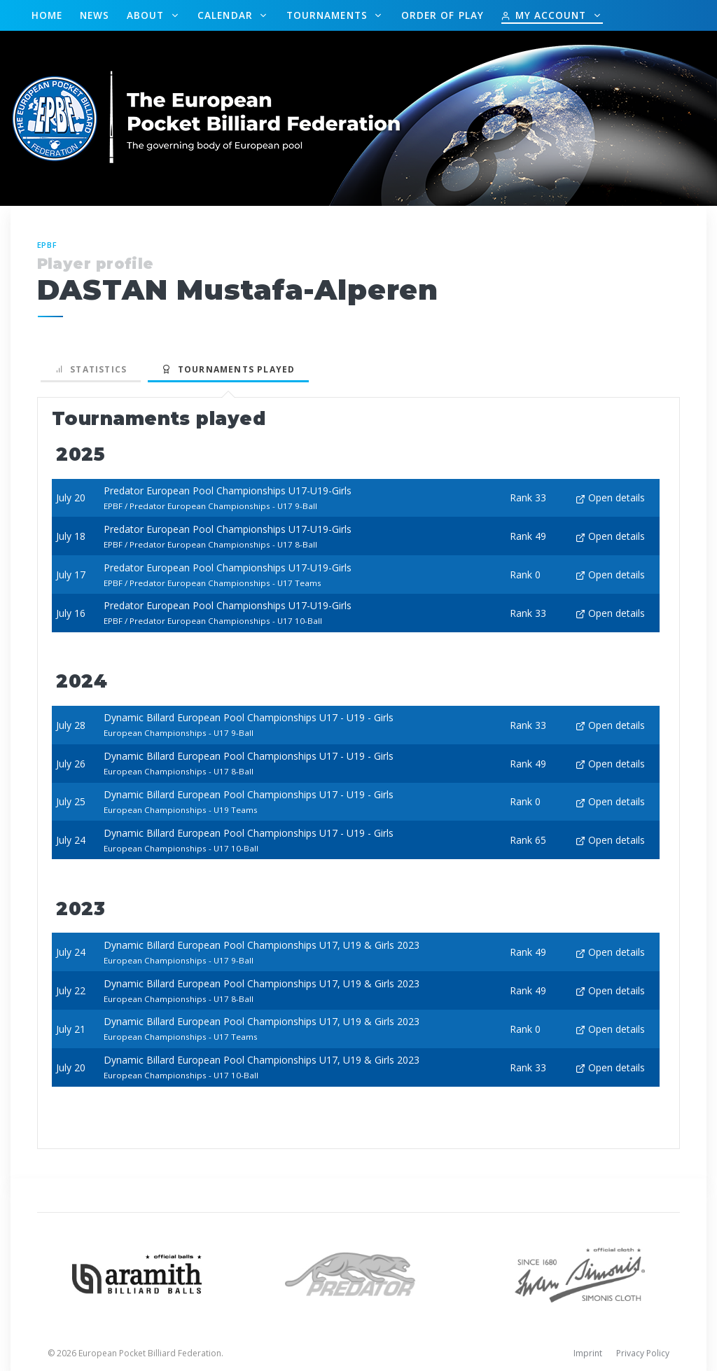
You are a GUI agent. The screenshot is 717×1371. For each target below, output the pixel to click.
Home (47, 15)
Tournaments (328, 15)
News (94, 15)
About (147, 15)
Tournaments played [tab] (228, 369)
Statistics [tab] (91, 369)
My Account (545, 15)
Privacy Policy (642, 1353)
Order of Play (442, 15)
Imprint (587, 1353)
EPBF (47, 244)
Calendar (226, 15)
